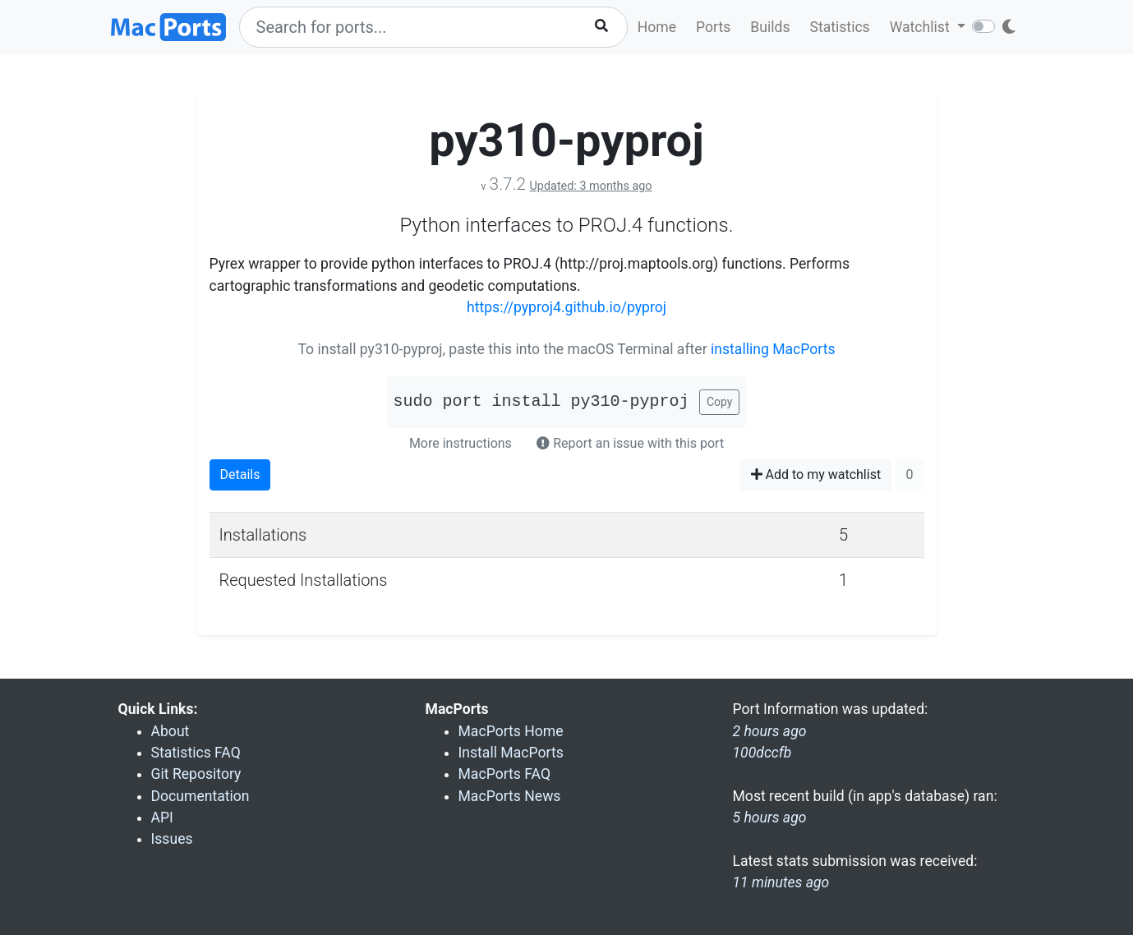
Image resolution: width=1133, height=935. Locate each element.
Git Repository (196, 774)
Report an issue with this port (630, 443)
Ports (713, 27)
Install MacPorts (511, 752)
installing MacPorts (773, 349)
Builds (770, 27)
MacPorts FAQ (504, 774)
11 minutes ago (781, 882)
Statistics (839, 27)
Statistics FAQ (196, 752)
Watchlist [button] (921, 27)
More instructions (460, 443)
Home (657, 27)
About (170, 731)
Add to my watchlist (816, 474)
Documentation (200, 796)
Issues (172, 839)
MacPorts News (509, 796)
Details (240, 474)
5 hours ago (770, 817)
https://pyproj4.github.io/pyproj (566, 307)
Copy (720, 401)
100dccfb (762, 752)
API (162, 817)
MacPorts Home (511, 731)
